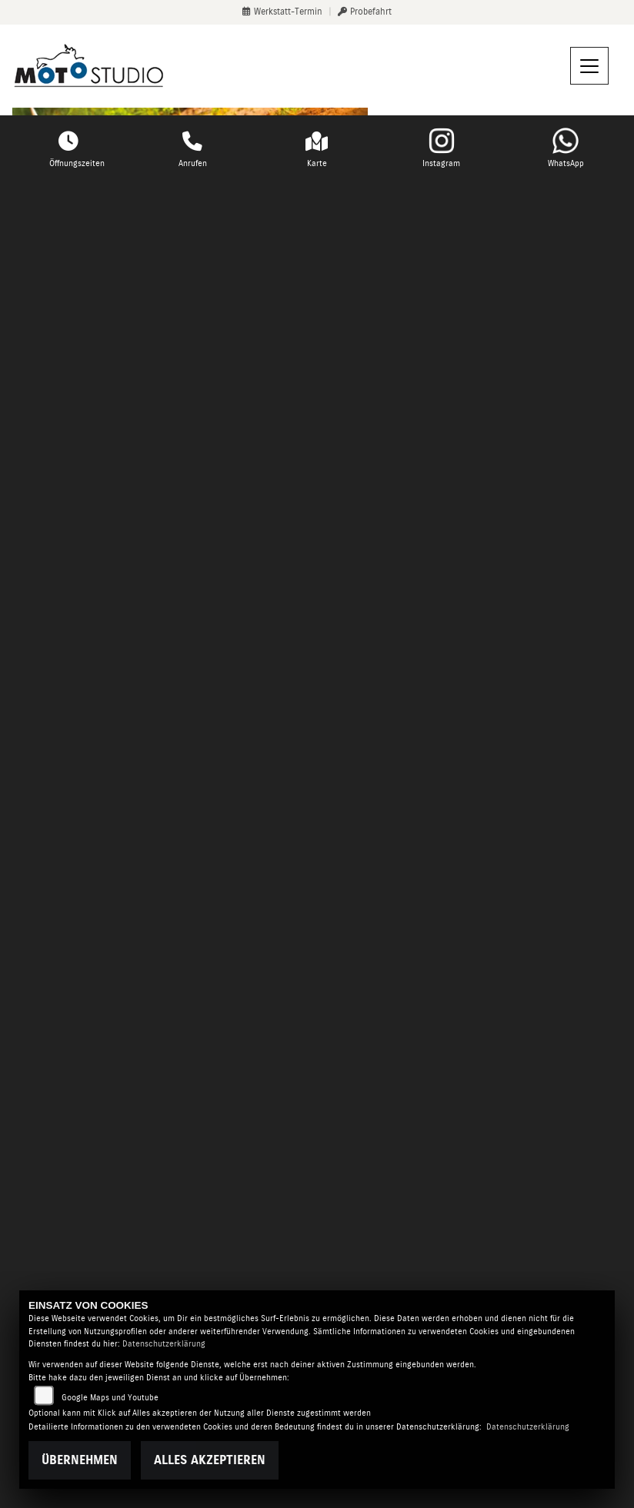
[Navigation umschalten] (589, 66)
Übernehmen (80, 1460)
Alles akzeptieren (209, 1460)
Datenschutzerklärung (163, 1344)
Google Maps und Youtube (110, 1398)
